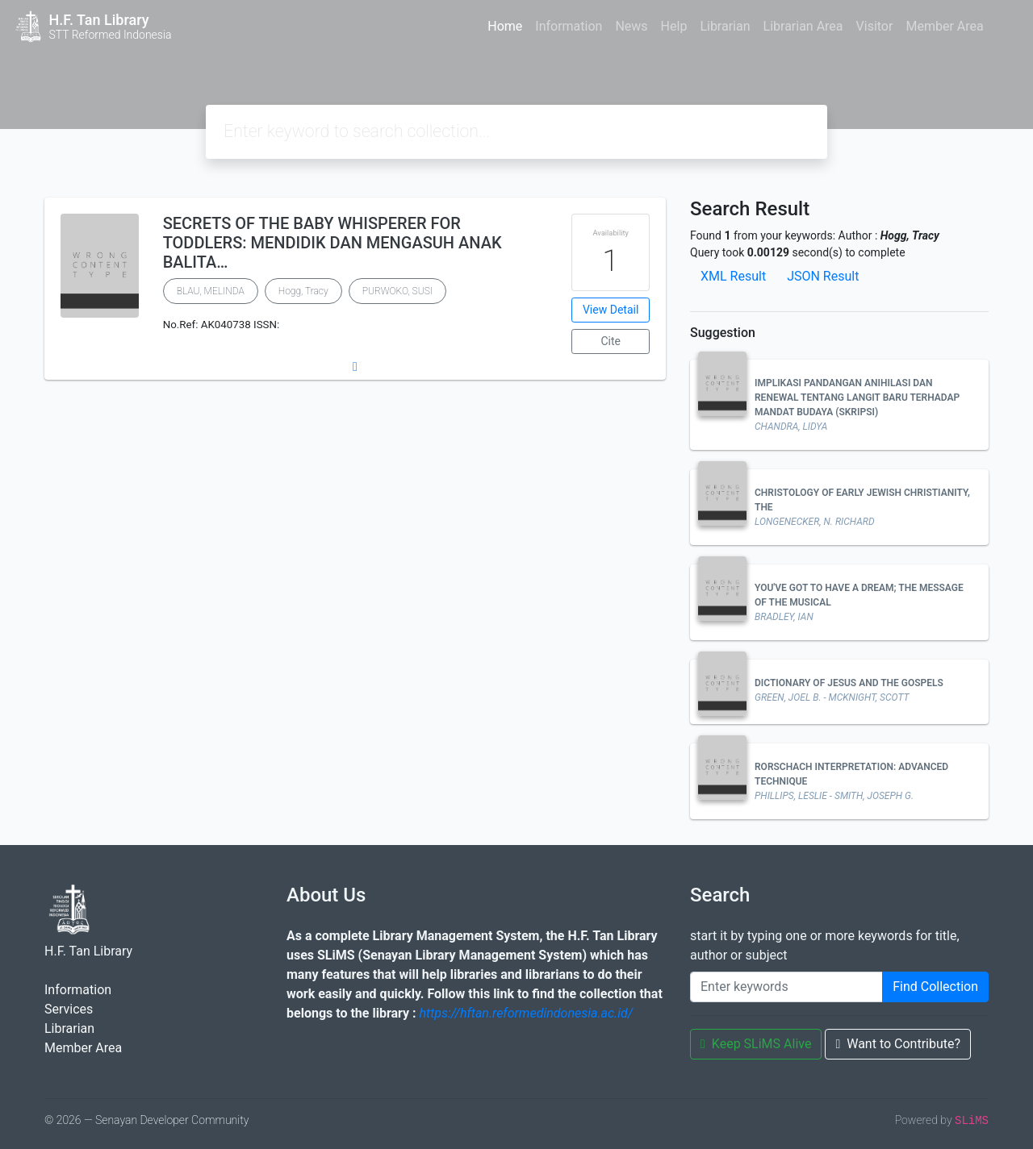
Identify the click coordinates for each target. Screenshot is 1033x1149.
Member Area (944, 26)
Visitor (874, 26)
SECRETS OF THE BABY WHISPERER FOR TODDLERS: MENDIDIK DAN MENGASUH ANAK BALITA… (332, 243)
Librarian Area (803, 26)
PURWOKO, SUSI (397, 291)
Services (68, 1009)
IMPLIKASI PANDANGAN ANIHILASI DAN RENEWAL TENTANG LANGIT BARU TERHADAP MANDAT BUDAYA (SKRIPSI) (857, 397)
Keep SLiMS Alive (756, 1043)
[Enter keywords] (786, 987)
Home (504, 26)
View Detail (610, 309)
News (631, 26)
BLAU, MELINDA (211, 291)
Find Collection (935, 986)
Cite (610, 341)
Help (674, 26)
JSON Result (823, 276)
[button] (355, 367)
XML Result (733, 276)
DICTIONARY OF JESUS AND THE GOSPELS (849, 683)
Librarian (725, 26)
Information (568, 26)
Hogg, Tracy (303, 291)
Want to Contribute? (897, 1043)
